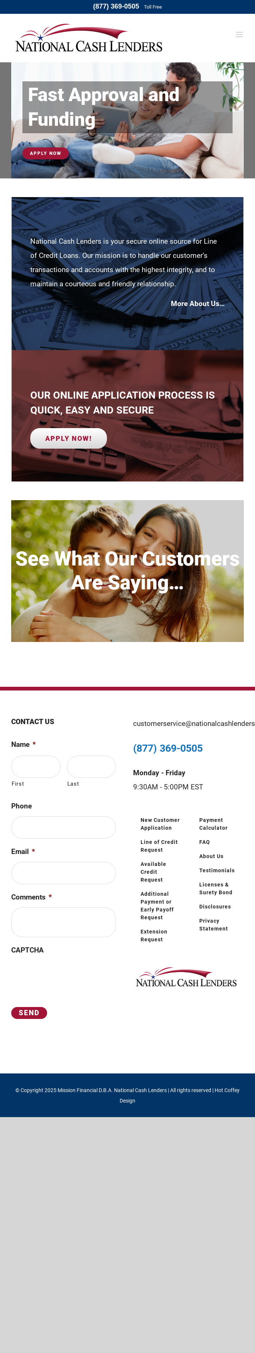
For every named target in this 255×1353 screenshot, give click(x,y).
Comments (31, 897)
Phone (21, 806)
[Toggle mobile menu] (240, 34)
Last (73, 783)
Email (23, 851)
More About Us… (198, 303)
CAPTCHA (27, 950)
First (18, 783)
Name (23, 744)
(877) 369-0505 (116, 6)
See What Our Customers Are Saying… (127, 570)
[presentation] (68, 974)
